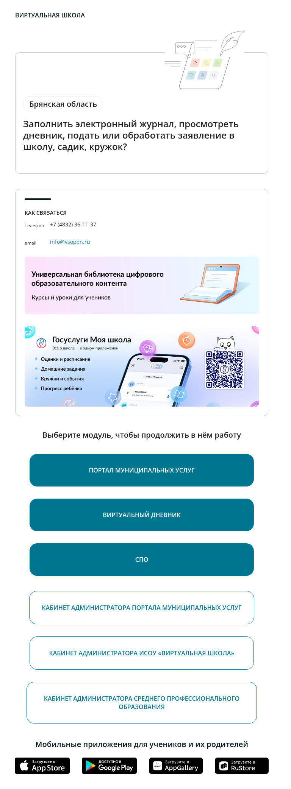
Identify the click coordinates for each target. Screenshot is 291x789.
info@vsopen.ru (70, 241)
